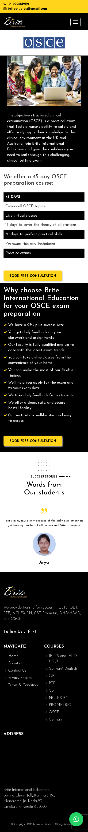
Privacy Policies (20, 678)
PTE (52, 683)
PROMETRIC (60, 705)
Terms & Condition (23, 685)
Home (13, 656)
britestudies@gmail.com (27, 9)
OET (53, 676)
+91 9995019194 (18, 4)
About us (15, 663)
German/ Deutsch (63, 669)
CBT (52, 691)
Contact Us (17, 671)
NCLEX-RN (59, 698)
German (55, 719)
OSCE (54, 712)
